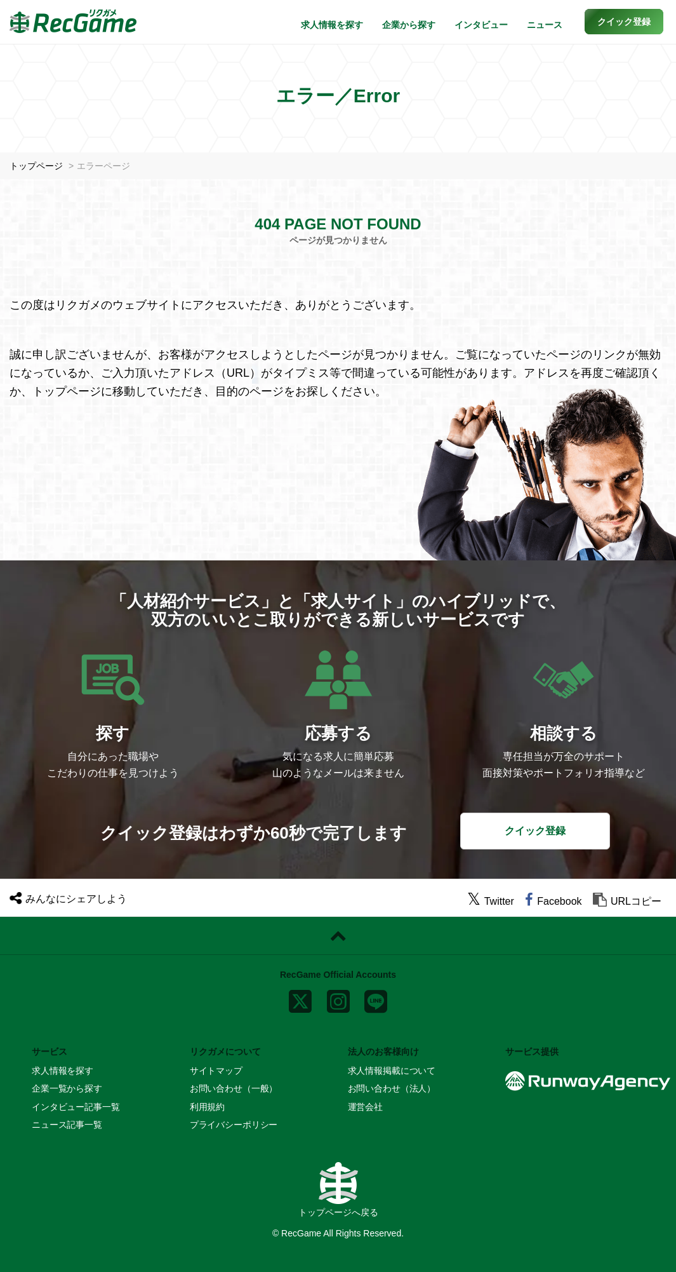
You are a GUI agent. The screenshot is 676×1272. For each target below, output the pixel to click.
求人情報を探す (332, 25)
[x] (300, 998)
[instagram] (338, 998)
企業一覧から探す (67, 1088)
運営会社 (365, 1107)
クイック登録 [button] (535, 830)
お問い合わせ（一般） (234, 1088)
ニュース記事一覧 (67, 1125)
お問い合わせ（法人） (392, 1088)
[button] (624, 21)
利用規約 (207, 1107)
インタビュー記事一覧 (76, 1107)
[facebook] (553, 901)
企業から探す (408, 25)
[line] (375, 998)
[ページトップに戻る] (338, 936)
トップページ (36, 166)
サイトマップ (216, 1071)
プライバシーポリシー (234, 1125)
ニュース (544, 25)
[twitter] (490, 901)
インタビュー (481, 25)
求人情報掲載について (392, 1071)
